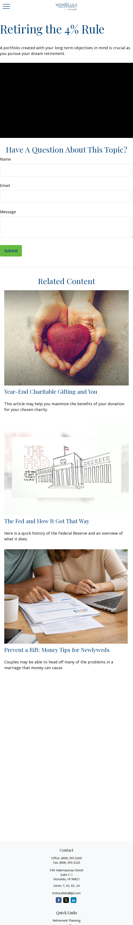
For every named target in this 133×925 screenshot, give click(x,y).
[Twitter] (66, 900)
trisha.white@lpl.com (66, 893)
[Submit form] (11, 250)
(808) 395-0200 (71, 858)
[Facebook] (58, 900)
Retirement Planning (66, 920)
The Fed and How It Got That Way (46, 521)
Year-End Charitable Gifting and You (50, 391)
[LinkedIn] (73, 900)
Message (8, 211)
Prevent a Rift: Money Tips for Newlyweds (57, 649)
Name (5, 159)
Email (5, 185)
